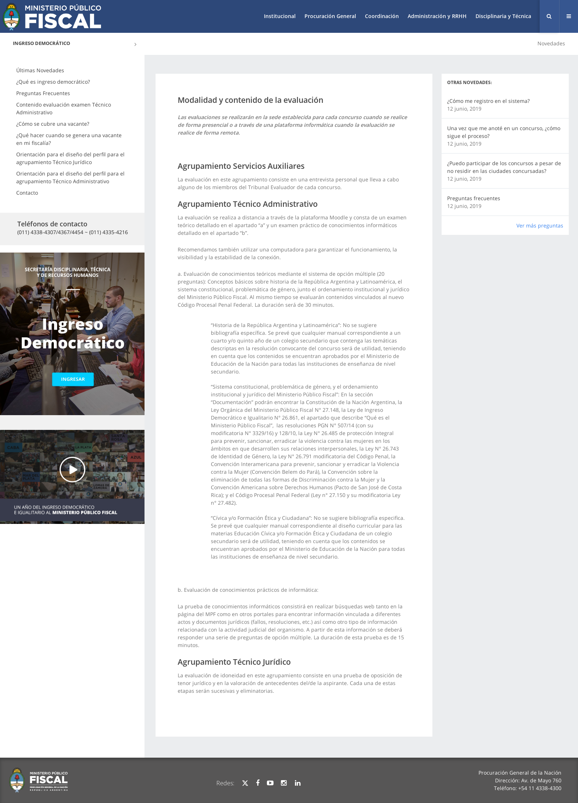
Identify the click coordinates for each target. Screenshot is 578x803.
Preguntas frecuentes (473, 198)
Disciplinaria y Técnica (503, 16)
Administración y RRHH (437, 16)
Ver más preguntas (539, 225)
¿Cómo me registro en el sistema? (488, 100)
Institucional (280, 16)
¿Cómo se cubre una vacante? (52, 123)
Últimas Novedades (40, 70)
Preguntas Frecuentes (43, 93)
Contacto (27, 192)
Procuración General (330, 16)
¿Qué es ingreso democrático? (53, 81)
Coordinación (382, 16)
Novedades (551, 43)
